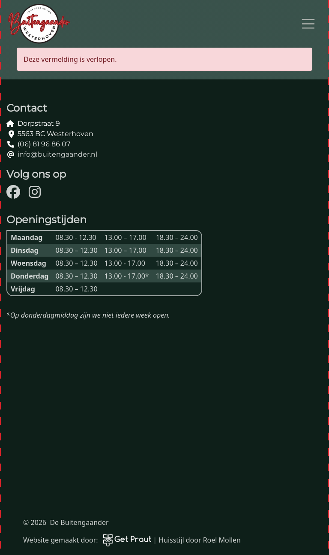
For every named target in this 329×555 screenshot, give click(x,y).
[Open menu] (308, 24)
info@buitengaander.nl (57, 154)
